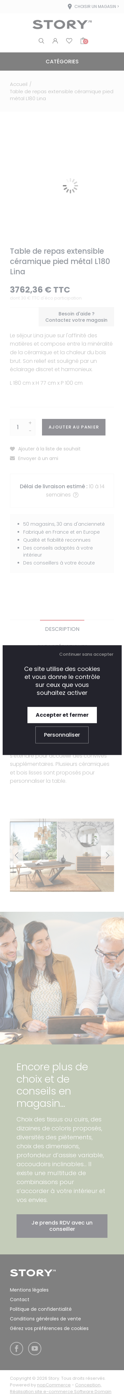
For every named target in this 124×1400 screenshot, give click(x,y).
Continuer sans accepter (86, 654)
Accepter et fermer (62, 715)
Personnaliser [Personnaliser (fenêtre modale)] (62, 735)
